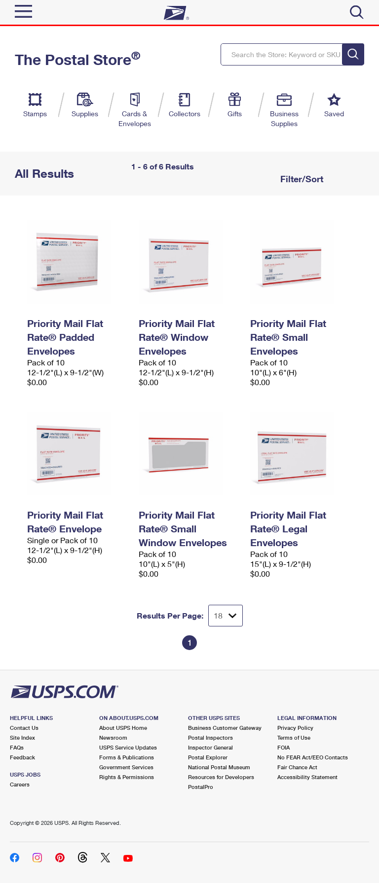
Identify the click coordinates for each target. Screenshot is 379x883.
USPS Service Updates (128, 747)
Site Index (22, 737)
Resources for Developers (221, 777)
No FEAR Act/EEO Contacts (312, 757)
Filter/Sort (300, 178)
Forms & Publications (126, 757)
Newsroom (113, 737)
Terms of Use (293, 737)
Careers (20, 784)
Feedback (22, 757)
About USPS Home (123, 727)
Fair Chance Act (297, 767)
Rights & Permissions (126, 777)
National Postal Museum (219, 767)
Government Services (126, 767)
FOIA (283, 747)
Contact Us (24, 727)
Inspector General (210, 747)
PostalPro (200, 787)
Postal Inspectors (210, 737)
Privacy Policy (295, 727)
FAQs (17, 747)
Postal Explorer (207, 757)
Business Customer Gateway (225, 727)
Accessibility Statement (307, 777)
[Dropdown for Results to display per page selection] (225, 615)
